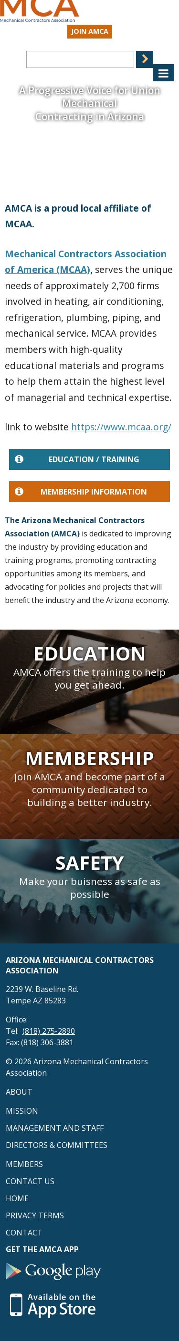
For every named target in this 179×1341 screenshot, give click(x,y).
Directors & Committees (56, 1145)
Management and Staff (55, 1128)
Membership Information (81, 491)
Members (24, 1164)
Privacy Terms (35, 1215)
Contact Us (30, 1181)
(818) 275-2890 (48, 1031)
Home (17, 1198)
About (19, 1092)
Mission (22, 1111)
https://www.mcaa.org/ (121, 426)
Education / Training (77, 459)
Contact (24, 1232)
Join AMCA (89, 31)
